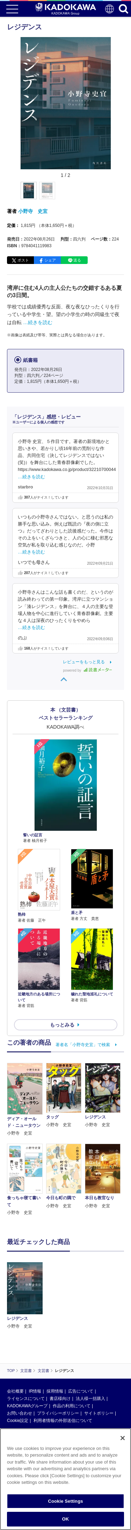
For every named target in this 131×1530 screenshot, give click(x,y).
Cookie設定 (17, 1420)
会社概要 (15, 1391)
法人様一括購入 (90, 1398)
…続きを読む (37, 322)
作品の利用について (71, 1405)
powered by (87, 670)
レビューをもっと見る (84, 661)
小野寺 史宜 (33, 211)
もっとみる (62, 1025)
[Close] (122, 1438)
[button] (115, 194)
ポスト (23, 260)
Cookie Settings (65, 1501)
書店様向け (60, 1398)
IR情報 (35, 1391)
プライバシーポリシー (58, 1413)
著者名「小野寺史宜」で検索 (83, 1044)
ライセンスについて (26, 1398)
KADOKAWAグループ (27, 1405)
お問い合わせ (19, 1413)
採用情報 (54, 1391)
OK (65, 1519)
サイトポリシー (99, 1413)
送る (77, 260)
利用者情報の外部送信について (63, 1420)
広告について (80, 1391)
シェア (50, 260)
